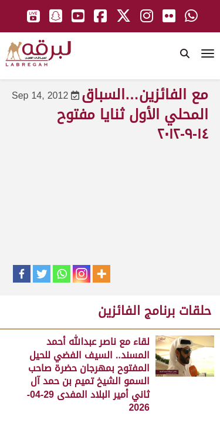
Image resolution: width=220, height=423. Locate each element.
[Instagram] (81, 274)
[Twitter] (41, 274)
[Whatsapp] (61, 274)
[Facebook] (22, 274)
